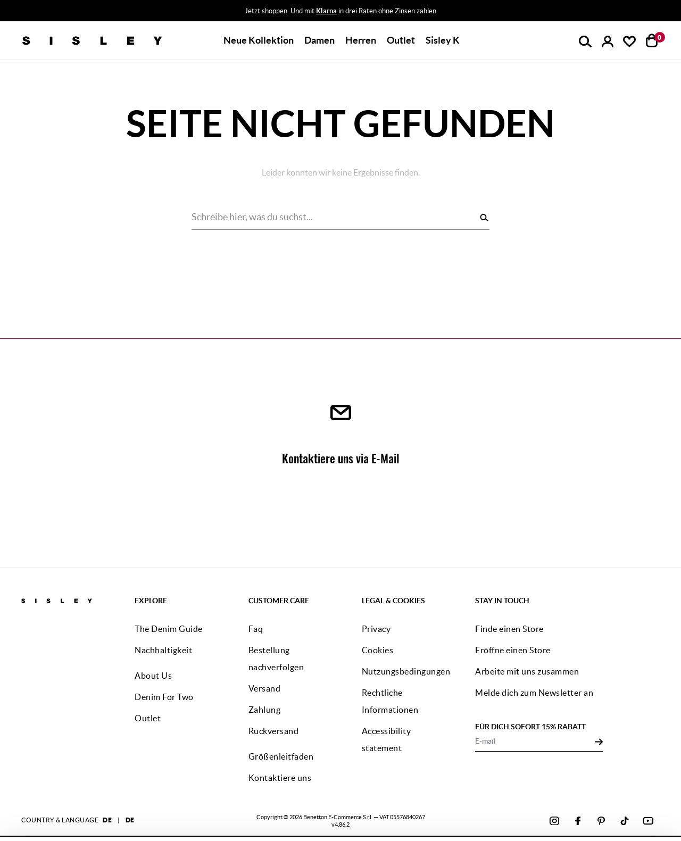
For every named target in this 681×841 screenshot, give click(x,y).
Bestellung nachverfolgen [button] (276, 658)
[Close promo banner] (673, 11)
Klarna (326, 11)
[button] (258, 40)
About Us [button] (153, 675)
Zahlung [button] (264, 709)
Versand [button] (264, 688)
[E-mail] (535, 741)
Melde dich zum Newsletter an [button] (534, 692)
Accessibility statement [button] (386, 739)
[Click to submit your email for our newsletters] (599, 741)
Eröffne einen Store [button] (513, 650)
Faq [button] (255, 629)
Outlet (401, 40)
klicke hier (422, 820)
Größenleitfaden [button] (281, 756)
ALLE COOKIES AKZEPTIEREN (564, 785)
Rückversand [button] (273, 731)
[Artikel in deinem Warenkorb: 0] (652, 40)
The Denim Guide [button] (169, 629)
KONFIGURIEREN (564, 814)
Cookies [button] (378, 650)
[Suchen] (484, 217)
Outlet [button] (148, 718)
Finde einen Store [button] (509, 629)
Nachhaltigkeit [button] (163, 650)
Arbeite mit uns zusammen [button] (527, 671)
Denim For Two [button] (164, 697)
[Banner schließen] (670, 776)
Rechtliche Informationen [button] (390, 701)
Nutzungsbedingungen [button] (406, 671)
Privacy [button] (376, 629)
